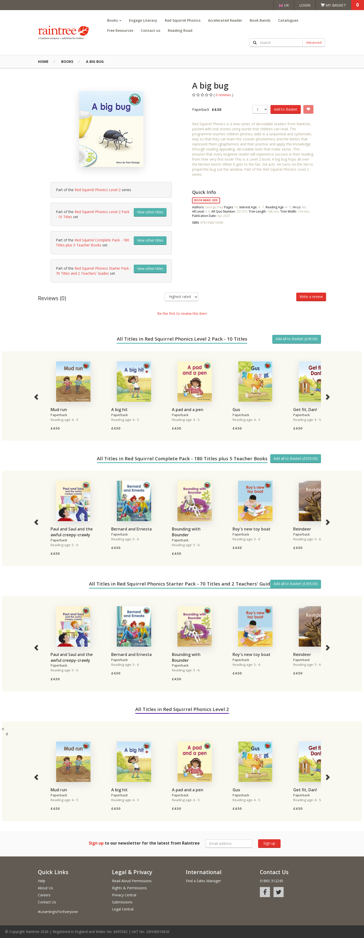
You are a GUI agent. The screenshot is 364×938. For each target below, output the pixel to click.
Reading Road (180, 30)
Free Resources (120, 30)
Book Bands (260, 20)
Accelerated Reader (225, 20)
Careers (44, 895)
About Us (45, 887)
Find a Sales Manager (203, 880)
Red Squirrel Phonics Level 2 (98, 189)
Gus (236, 409)
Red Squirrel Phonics (182, 20)
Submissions (122, 902)
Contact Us (47, 902)
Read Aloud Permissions (132, 880)
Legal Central (122, 909)
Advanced (314, 42)
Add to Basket (285, 109)
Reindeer (302, 529)
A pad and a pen (187, 409)
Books (114, 20)
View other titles (150, 212)
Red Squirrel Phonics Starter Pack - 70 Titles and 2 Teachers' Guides (93, 271)
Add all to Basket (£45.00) (297, 338)
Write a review (311, 296)
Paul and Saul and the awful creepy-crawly (72, 532)
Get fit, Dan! (305, 409)
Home (43, 61)
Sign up (269, 843)
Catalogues (288, 20)
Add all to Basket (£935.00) (296, 458)
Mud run (59, 409)
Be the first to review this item (182, 313)
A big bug (95, 61)
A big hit (119, 409)
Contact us (150, 30)
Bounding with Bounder (186, 532)
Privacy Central (124, 895)
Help (41, 880)
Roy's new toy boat (251, 529)
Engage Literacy (143, 20)
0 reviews (224, 94)
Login (304, 5)
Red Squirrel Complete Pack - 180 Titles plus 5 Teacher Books (92, 242)
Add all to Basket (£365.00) (296, 583)
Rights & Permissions (129, 887)
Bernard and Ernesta (131, 529)
